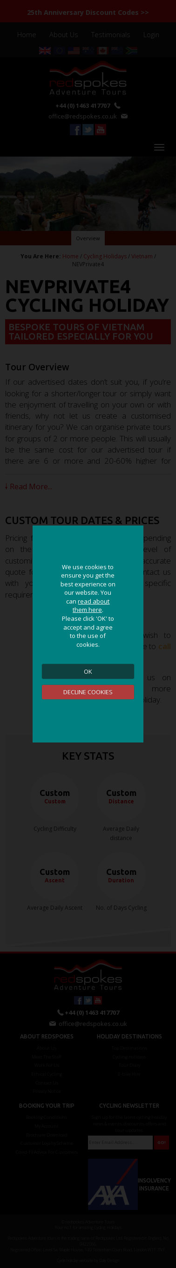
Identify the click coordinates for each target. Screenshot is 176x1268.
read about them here (91, 605)
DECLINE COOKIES (88, 692)
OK (88, 671)
